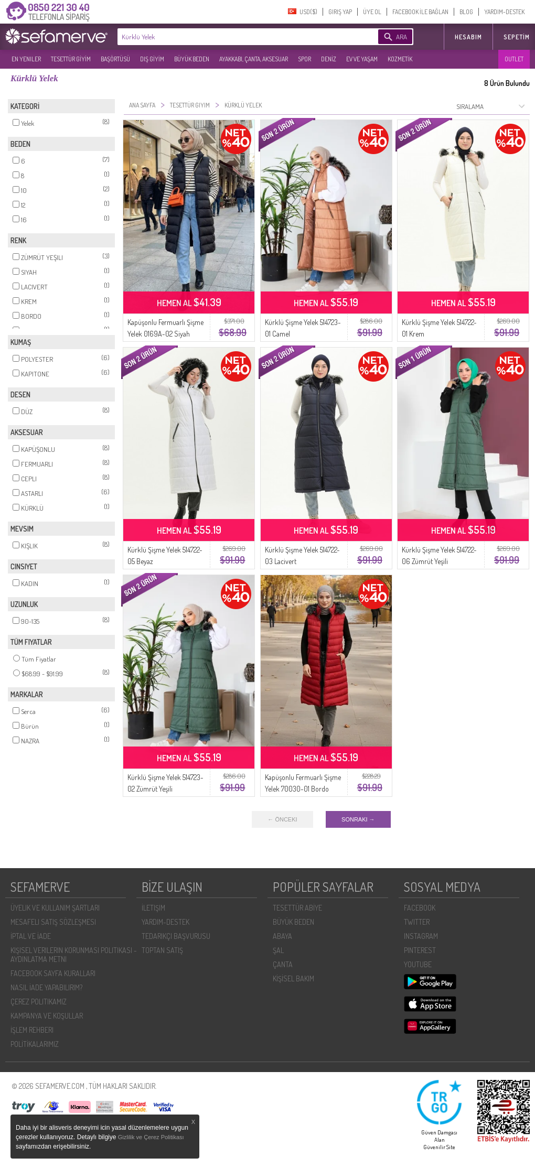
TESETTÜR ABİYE (297, 907)
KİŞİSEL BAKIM (293, 978)
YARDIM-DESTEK (504, 12)
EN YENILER (26, 59)
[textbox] (231, 36)
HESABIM (468, 37)
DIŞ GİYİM (152, 59)
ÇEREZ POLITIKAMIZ (38, 1001)
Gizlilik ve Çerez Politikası (151, 1137)
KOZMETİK (400, 59)
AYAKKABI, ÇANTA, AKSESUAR (253, 59)
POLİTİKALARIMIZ (34, 1044)
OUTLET (514, 59)
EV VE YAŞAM (362, 59)
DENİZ (328, 59)
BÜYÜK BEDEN (191, 59)
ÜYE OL (372, 12)
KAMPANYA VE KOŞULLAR (46, 1015)
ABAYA (282, 936)
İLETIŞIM (153, 907)
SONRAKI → (358, 819)
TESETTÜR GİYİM (71, 59)
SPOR (304, 59)
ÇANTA (283, 964)
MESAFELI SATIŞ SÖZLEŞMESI (53, 921)
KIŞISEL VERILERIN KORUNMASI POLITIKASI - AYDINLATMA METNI (73, 955)
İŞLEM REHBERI (32, 1029)
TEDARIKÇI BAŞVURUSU (176, 936)
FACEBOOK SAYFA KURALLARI (52, 973)
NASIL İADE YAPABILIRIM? (46, 987)
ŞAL (278, 950)
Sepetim (517, 37)
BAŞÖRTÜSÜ (115, 59)
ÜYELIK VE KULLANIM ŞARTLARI (55, 907)
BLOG (466, 12)
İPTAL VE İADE (30, 936)
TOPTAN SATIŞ (162, 950)
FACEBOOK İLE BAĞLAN (420, 12)
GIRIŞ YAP (340, 12)
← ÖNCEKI (282, 819)
